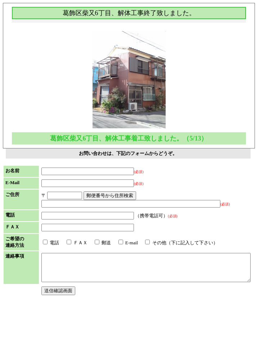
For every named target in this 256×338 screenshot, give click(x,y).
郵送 (80, 265)
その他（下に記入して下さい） (159, 265)
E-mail (106, 265)
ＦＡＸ (54, 265)
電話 (29, 265)
